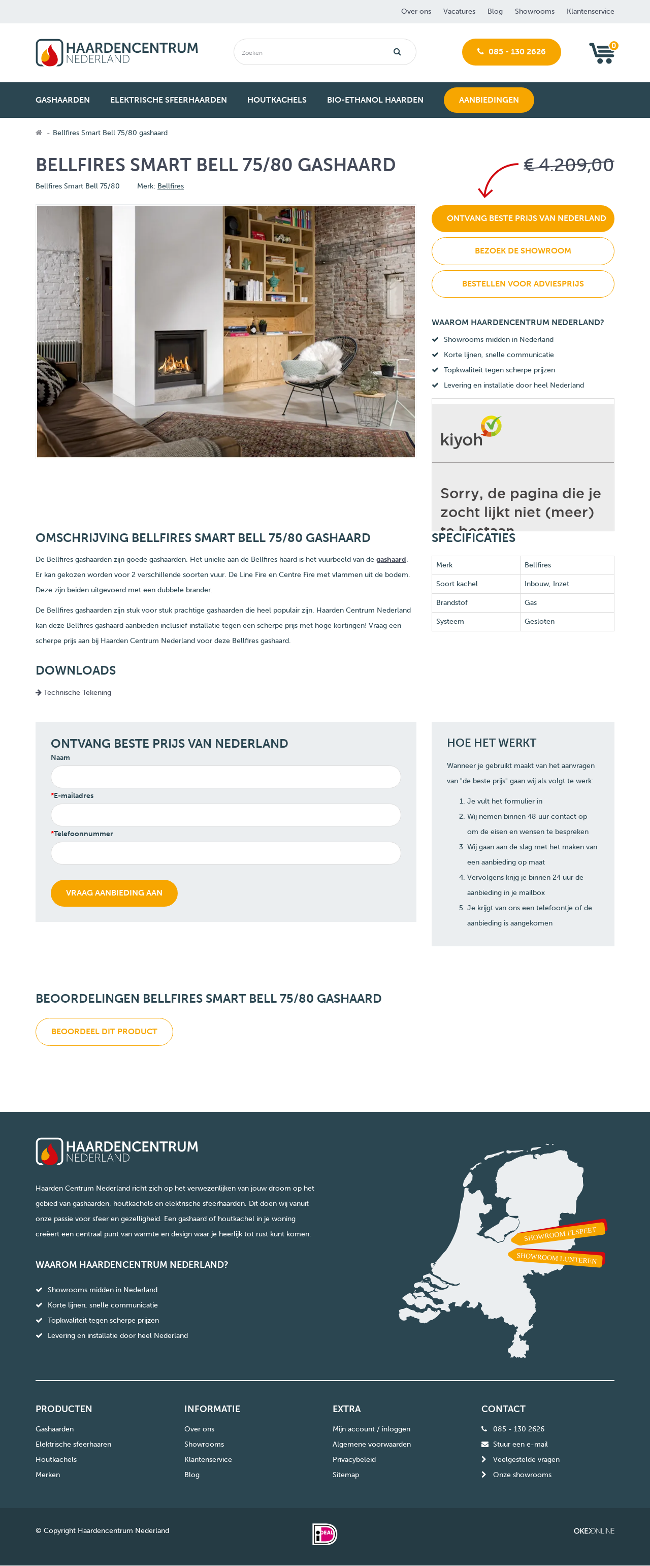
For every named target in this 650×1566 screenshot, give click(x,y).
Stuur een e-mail (520, 1444)
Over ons (416, 11)
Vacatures (459, 11)
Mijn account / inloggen (371, 1429)
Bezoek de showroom (523, 250)
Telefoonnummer (83, 833)
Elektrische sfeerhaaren (73, 1444)
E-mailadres (73, 795)
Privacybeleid (354, 1459)
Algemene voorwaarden (372, 1444)
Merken (48, 1475)
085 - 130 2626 (511, 51)
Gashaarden (55, 1429)
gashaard (391, 559)
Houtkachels (56, 1459)
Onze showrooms (522, 1475)
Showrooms (535, 11)
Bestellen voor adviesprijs (523, 284)
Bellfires (170, 186)
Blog (495, 11)
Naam (60, 757)
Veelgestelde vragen (526, 1459)
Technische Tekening (73, 692)
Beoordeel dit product (104, 1031)
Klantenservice (590, 11)
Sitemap (346, 1475)
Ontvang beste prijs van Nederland (526, 218)
